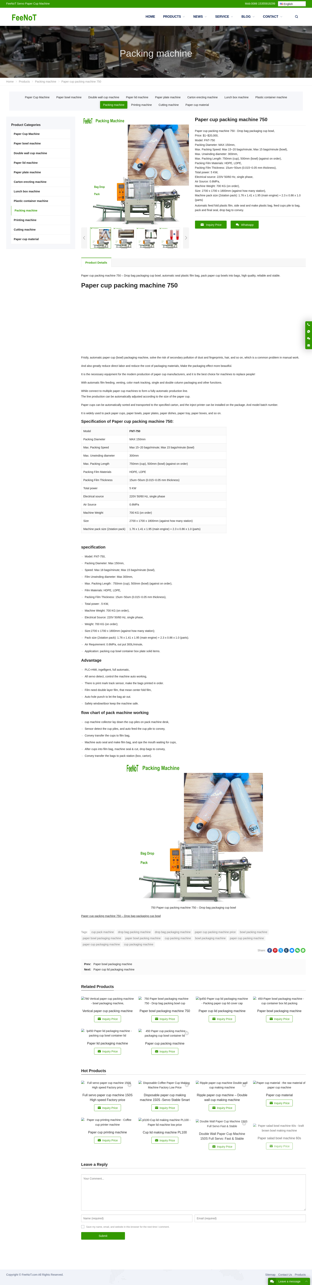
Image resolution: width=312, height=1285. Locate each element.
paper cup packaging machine (101, 944)
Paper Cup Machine (37, 97)
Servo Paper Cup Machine (33, 3)
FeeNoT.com (29, 1274)
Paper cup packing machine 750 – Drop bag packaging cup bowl (121, 916)
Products (300, 1274)
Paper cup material (197, 104)
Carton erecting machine (202, 97)
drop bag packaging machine (173, 932)
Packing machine (113, 104)
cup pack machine (102, 932)
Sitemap (270, 1274)
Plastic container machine (271, 97)
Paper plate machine (167, 97)
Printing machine (141, 104)
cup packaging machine (138, 944)
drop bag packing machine (134, 932)
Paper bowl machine (69, 97)
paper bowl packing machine (143, 938)
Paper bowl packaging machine (113, 964)
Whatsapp (245, 224)
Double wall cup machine (103, 97)
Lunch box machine (236, 97)
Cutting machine (169, 104)
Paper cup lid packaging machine (114, 969)
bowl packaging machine (210, 938)
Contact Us (285, 1274)
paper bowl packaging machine (102, 938)
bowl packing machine (253, 932)
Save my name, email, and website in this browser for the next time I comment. (128, 1227)
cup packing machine (178, 938)
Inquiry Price (211, 224)
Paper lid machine (137, 97)
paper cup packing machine (247, 938)
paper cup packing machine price (215, 932)
